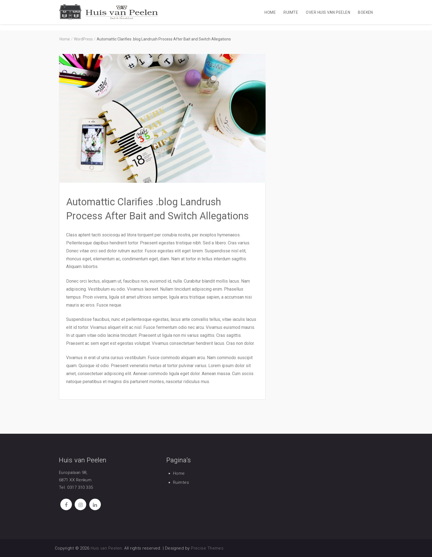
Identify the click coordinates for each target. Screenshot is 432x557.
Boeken (365, 12)
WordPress (83, 39)
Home (270, 12)
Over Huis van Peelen (328, 12)
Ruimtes (181, 482)
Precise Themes (207, 548)
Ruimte (291, 12)
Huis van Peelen (106, 548)
